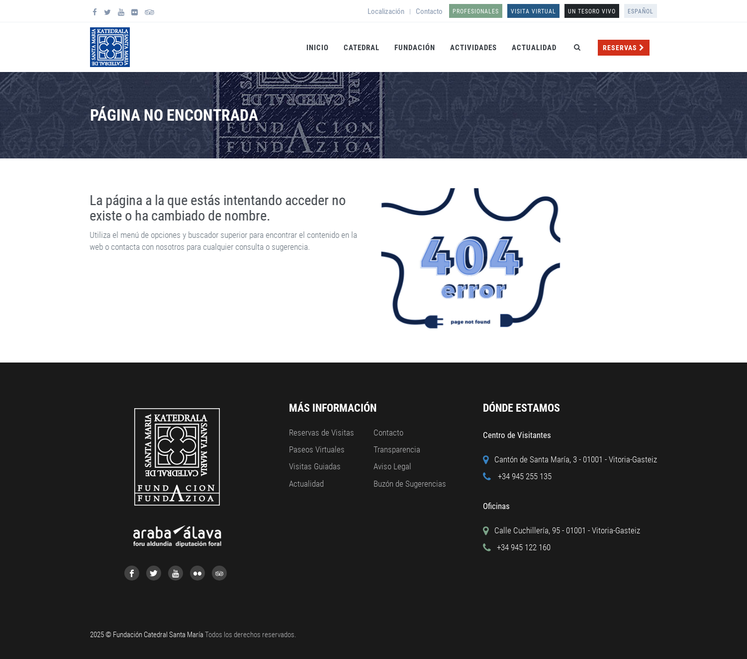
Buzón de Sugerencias (410, 484)
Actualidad (534, 47)
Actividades (473, 47)
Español (641, 11)
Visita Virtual (533, 11)
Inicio (317, 47)
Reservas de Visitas (321, 433)
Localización (386, 11)
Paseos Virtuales (317, 449)
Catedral (361, 47)
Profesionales (476, 11)
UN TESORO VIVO (592, 11)
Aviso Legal (392, 466)
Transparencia (397, 449)
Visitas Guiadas (315, 466)
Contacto (429, 11)
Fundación (414, 47)
